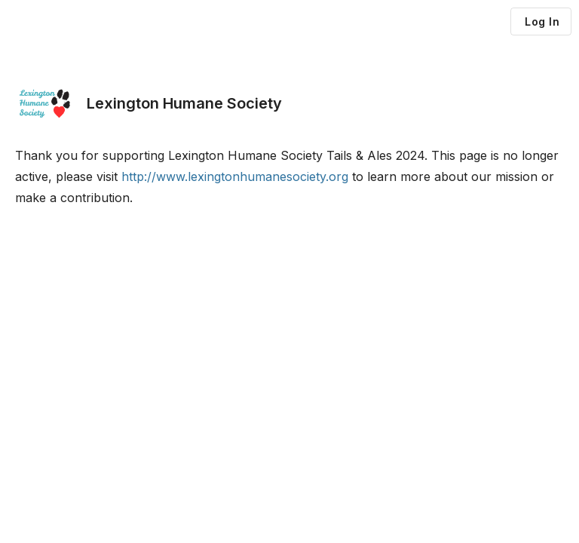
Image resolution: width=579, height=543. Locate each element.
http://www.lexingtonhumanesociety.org (234, 176)
